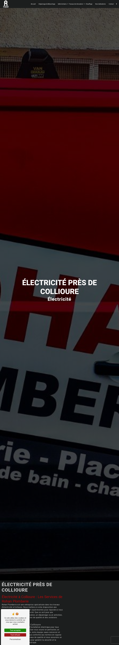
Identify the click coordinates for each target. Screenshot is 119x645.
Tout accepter (15, 630)
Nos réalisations (100, 4)
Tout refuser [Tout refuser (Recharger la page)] (15, 635)
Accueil (32, 4)
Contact (110, 4)
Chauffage (88, 4)
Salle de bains (61, 4)
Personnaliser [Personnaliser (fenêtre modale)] (15, 639)
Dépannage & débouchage (46, 4)
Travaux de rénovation (75, 4)
